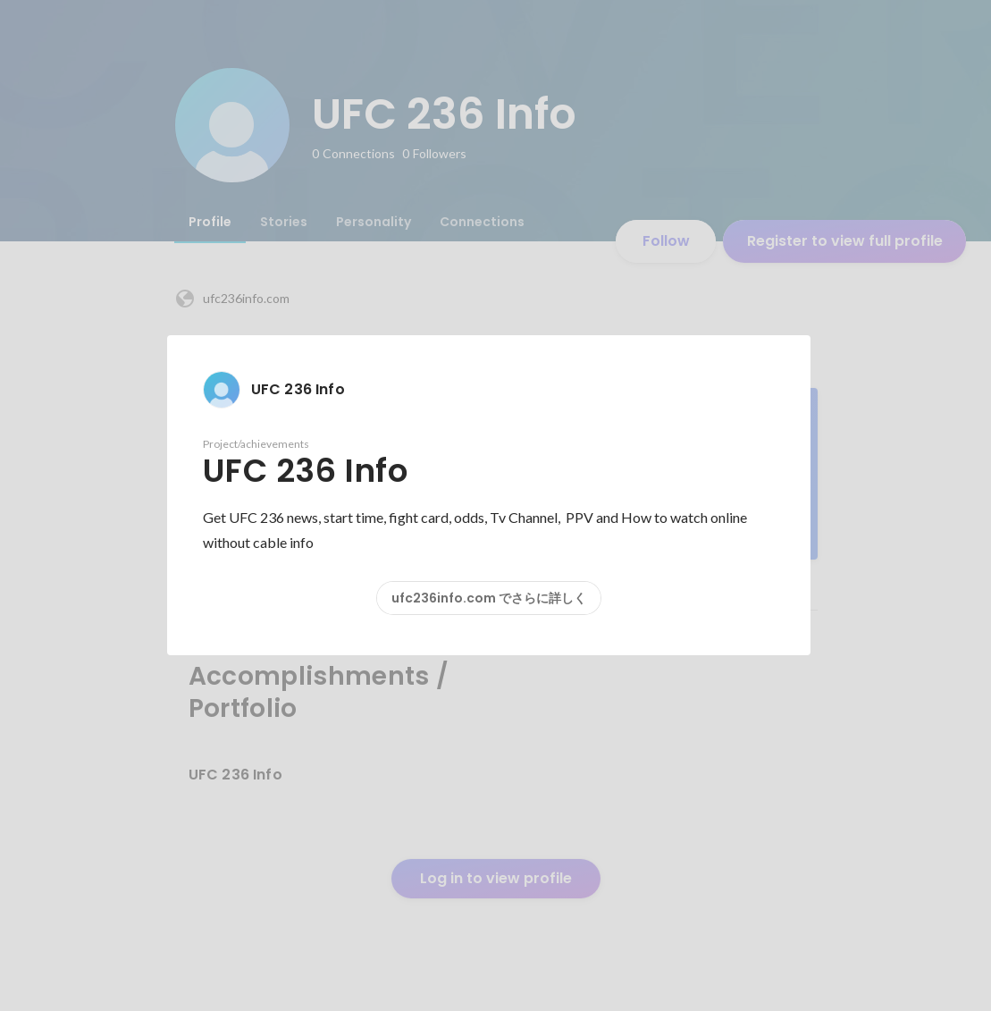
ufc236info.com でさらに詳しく (488, 598)
